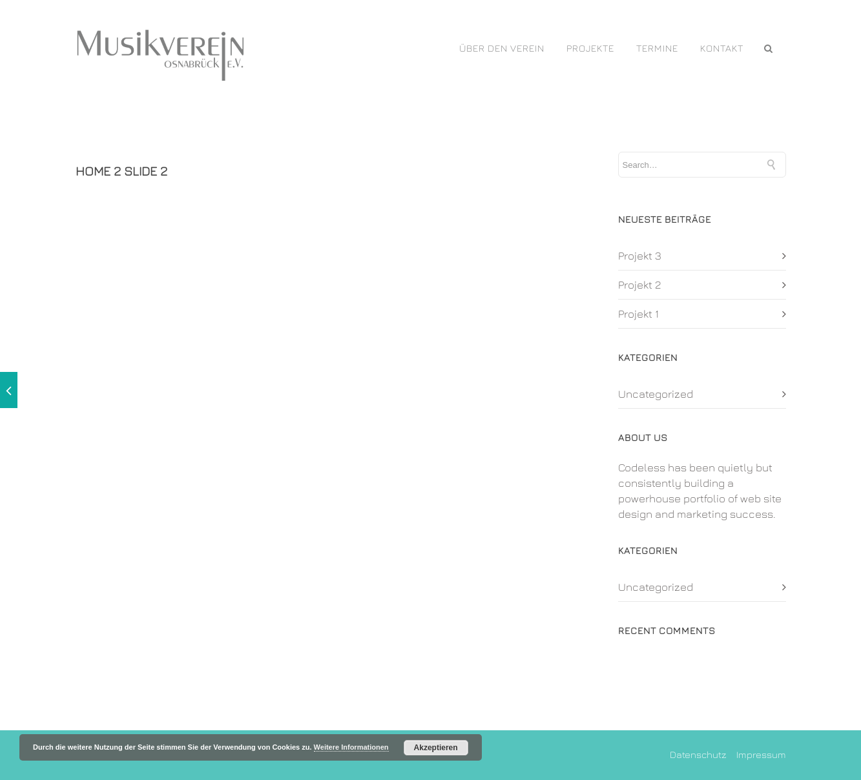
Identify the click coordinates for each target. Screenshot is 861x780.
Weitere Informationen (351, 747)
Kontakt (721, 48)
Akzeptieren (436, 747)
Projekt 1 (638, 313)
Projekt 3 (639, 255)
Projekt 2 (639, 284)
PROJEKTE (590, 48)
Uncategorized (655, 393)
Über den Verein (502, 48)
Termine (657, 48)
